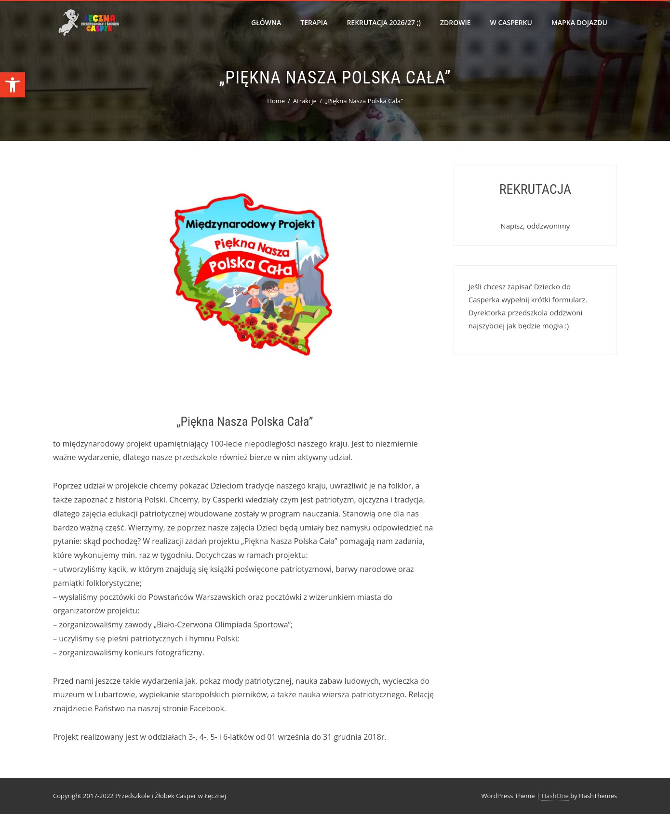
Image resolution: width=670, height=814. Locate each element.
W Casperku (511, 22)
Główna (266, 22)
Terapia (313, 22)
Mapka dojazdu (579, 22)
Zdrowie (455, 22)
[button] (12, 84)
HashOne (554, 795)
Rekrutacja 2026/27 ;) (384, 22)
